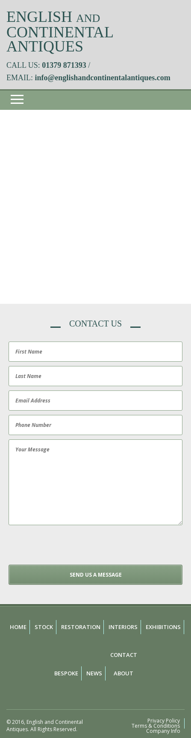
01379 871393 (64, 65)
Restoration (80, 627)
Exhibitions (163, 627)
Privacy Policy (163, 720)
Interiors (123, 627)
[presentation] (71, 548)
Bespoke (66, 673)
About (123, 673)
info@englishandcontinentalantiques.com (102, 77)
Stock (44, 627)
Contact (123, 655)
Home (18, 627)
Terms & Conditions (156, 726)
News (94, 673)
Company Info (163, 731)
